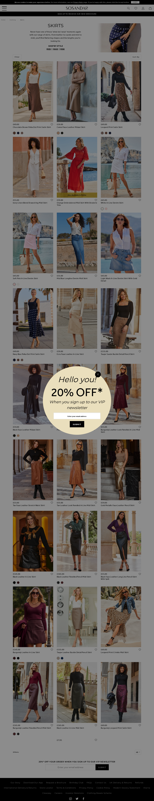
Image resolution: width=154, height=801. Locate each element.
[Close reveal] (98, 374)
